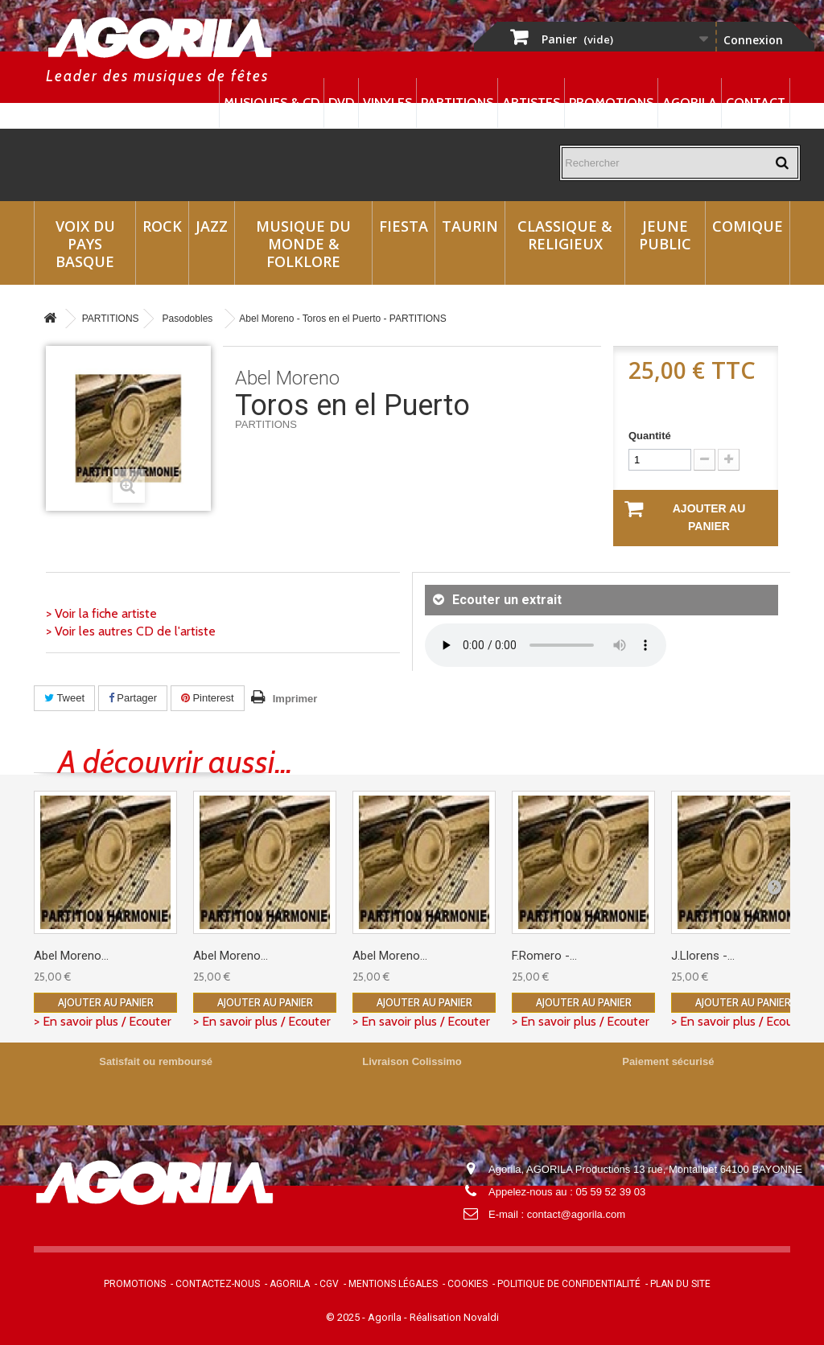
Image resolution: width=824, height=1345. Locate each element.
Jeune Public (665, 234)
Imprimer (295, 699)
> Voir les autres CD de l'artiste (131, 631)
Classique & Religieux (564, 234)
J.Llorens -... (703, 955)
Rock (162, 226)
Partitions (457, 102)
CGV (329, 1283)
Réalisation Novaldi (454, 1317)
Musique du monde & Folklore (303, 243)
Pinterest (207, 698)
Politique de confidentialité (569, 1283)
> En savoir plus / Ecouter (102, 1021)
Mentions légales (393, 1283)
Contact (755, 102)
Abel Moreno (287, 378)
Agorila (689, 102)
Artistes (531, 102)
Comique (747, 226)
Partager (133, 698)
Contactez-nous (217, 1283)
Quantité (649, 436)
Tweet (64, 698)
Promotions (611, 102)
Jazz (212, 226)
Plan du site (680, 1283)
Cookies (467, 1283)
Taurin (470, 226)
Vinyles (387, 102)
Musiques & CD (271, 102)
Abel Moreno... (71, 955)
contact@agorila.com (576, 1214)
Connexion (753, 39)
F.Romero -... (544, 955)
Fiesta (403, 226)
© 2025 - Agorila (365, 1317)
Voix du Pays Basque (85, 243)
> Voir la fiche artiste (101, 613)
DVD (341, 102)
